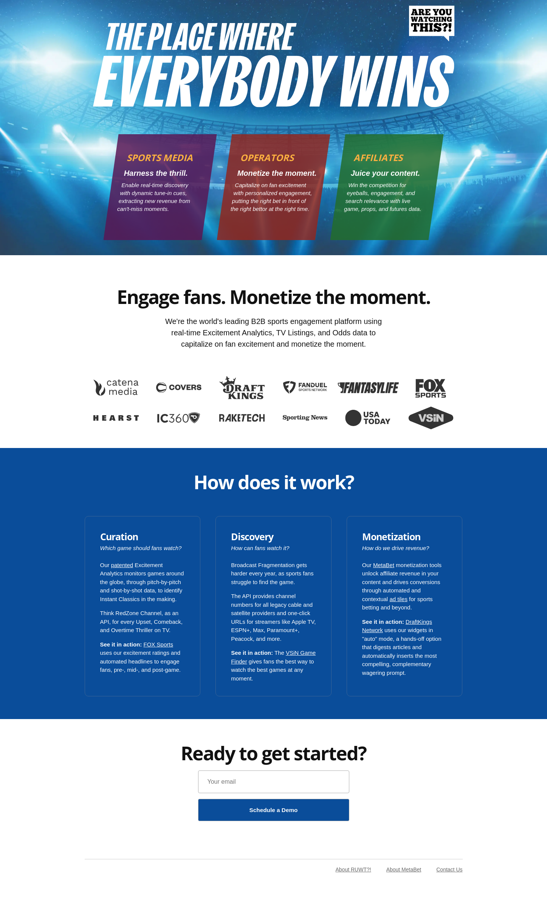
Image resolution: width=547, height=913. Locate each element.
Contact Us (449, 870)
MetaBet (383, 565)
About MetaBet (403, 870)
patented (122, 565)
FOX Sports (158, 644)
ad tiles (398, 599)
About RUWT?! (353, 870)
